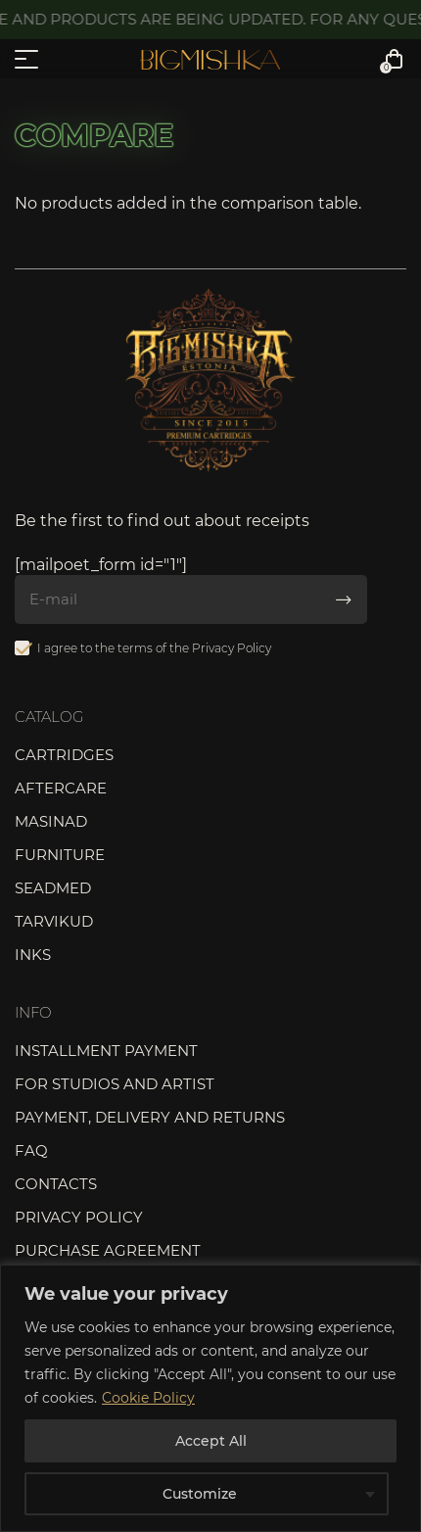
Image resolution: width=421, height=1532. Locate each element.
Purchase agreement (108, 1250)
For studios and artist (114, 1084)
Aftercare (61, 788)
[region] (210, 1398)
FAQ (31, 1150)
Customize (200, 1494)
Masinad (51, 821)
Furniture (60, 854)
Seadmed (53, 888)
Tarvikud (54, 921)
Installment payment (106, 1050)
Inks (33, 954)
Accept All (211, 1441)
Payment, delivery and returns (150, 1117)
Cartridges (64, 754)
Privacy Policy (231, 648)
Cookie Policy (148, 1398)
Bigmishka (210, 59)
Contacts (56, 1183)
